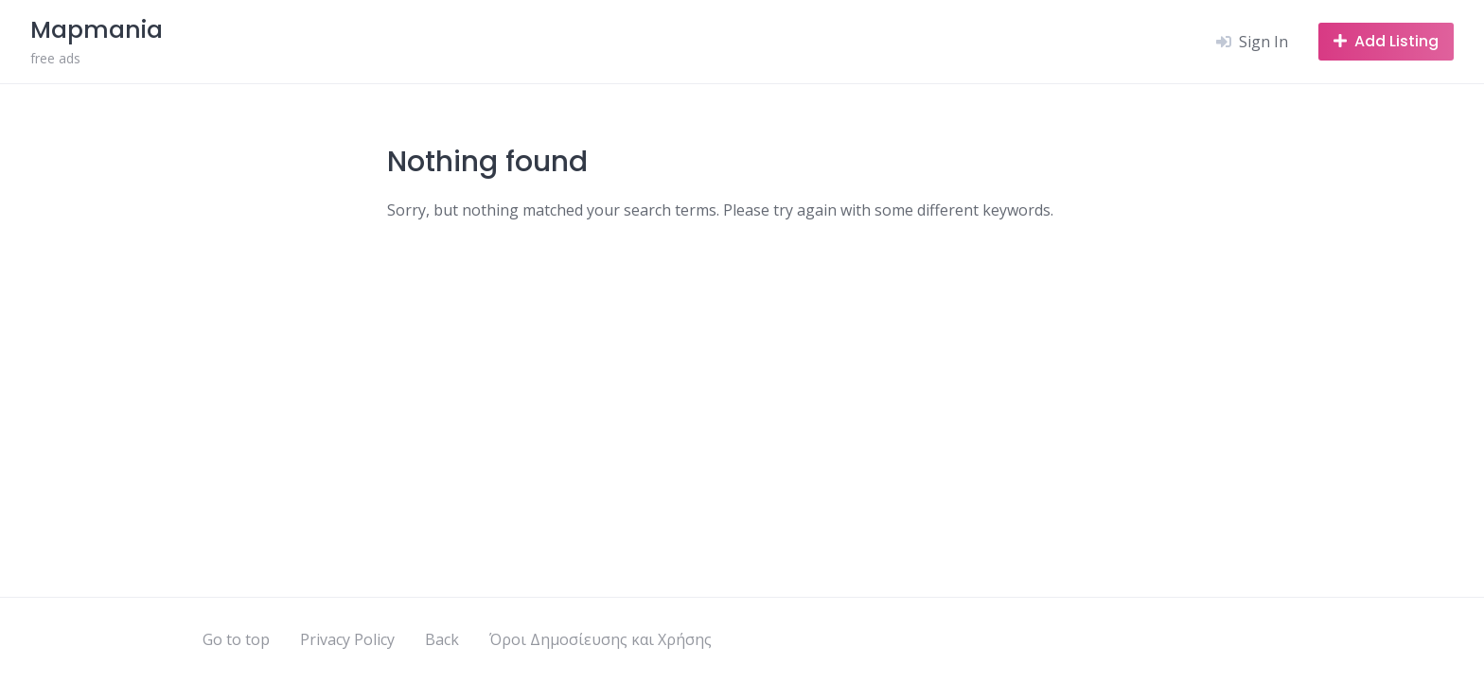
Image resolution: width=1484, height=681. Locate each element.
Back (442, 639)
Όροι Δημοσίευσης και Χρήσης (600, 639)
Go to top (236, 639)
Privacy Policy (347, 639)
